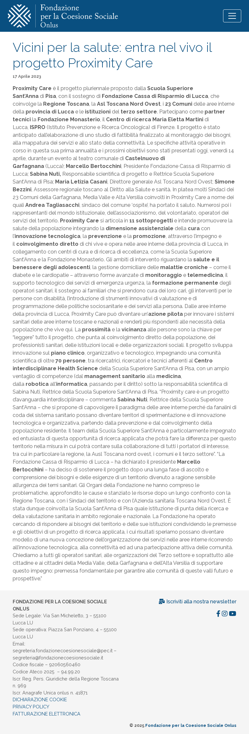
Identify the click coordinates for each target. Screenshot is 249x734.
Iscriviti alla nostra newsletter (197, 601)
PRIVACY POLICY (31, 706)
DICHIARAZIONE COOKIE (40, 699)
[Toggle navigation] (232, 15)
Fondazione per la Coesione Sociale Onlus (190, 725)
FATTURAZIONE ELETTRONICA (46, 713)
